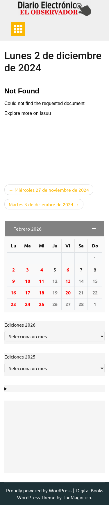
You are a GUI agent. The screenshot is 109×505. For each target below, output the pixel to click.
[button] (54, 228)
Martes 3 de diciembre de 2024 (41, 204)
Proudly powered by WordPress (39, 490)
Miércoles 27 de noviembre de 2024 (52, 190)
